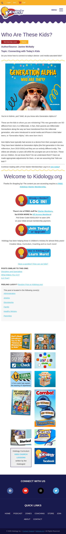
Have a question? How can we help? (33, 264)
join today (54, 167)
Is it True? (5, 278)
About (27, 519)
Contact (37, 519)
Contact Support (28, 531)
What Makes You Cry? (10, 275)
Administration (9, 293)
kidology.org (40, 531)
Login (9, 2)
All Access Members (42, 214)
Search (3, 3)
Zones (28, 513)
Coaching (40, 513)
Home (7, 513)
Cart (23, 2)
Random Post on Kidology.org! (30, 284)
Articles (7, 298)
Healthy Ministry (10, 311)
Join (14, 2)
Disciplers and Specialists (11, 271)
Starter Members (45, 211)
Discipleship (9, 302)
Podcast (17, 513)
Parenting (8, 316)
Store (51, 513)
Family (6, 307)
